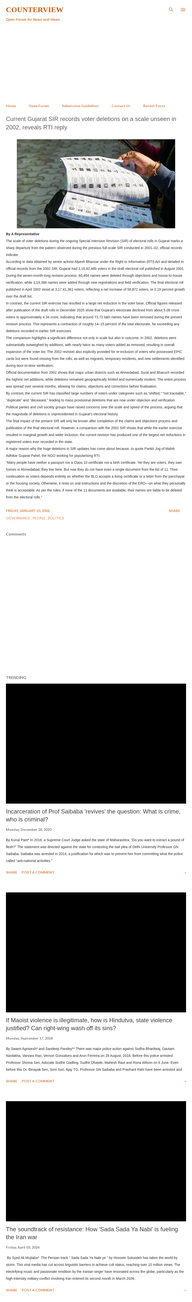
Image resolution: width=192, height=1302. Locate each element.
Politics (56, 518)
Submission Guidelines (80, 106)
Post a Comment (38, 872)
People (39, 518)
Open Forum (39, 106)
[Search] (171, 9)
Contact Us (121, 106)
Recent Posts (154, 106)
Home (11, 106)
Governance (18, 518)
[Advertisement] (96, 62)
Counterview (34, 9)
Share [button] (174, 511)
